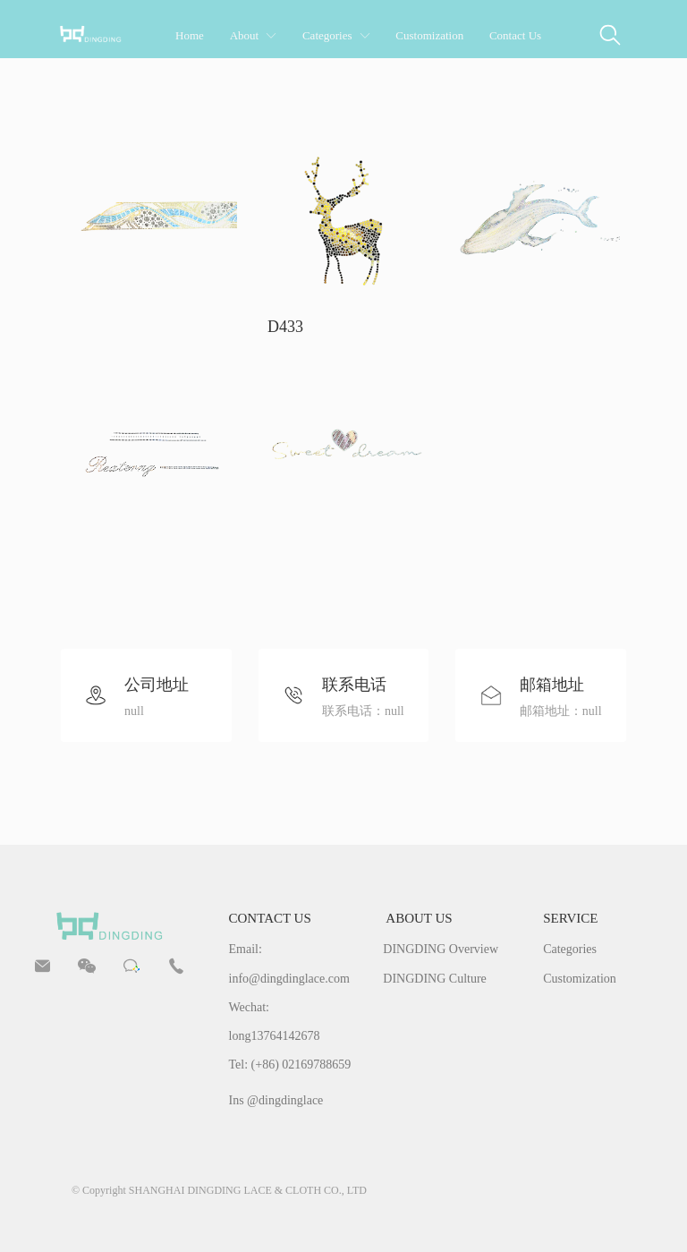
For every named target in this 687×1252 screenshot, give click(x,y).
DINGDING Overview (440, 949)
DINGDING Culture (434, 978)
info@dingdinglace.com (289, 978)
